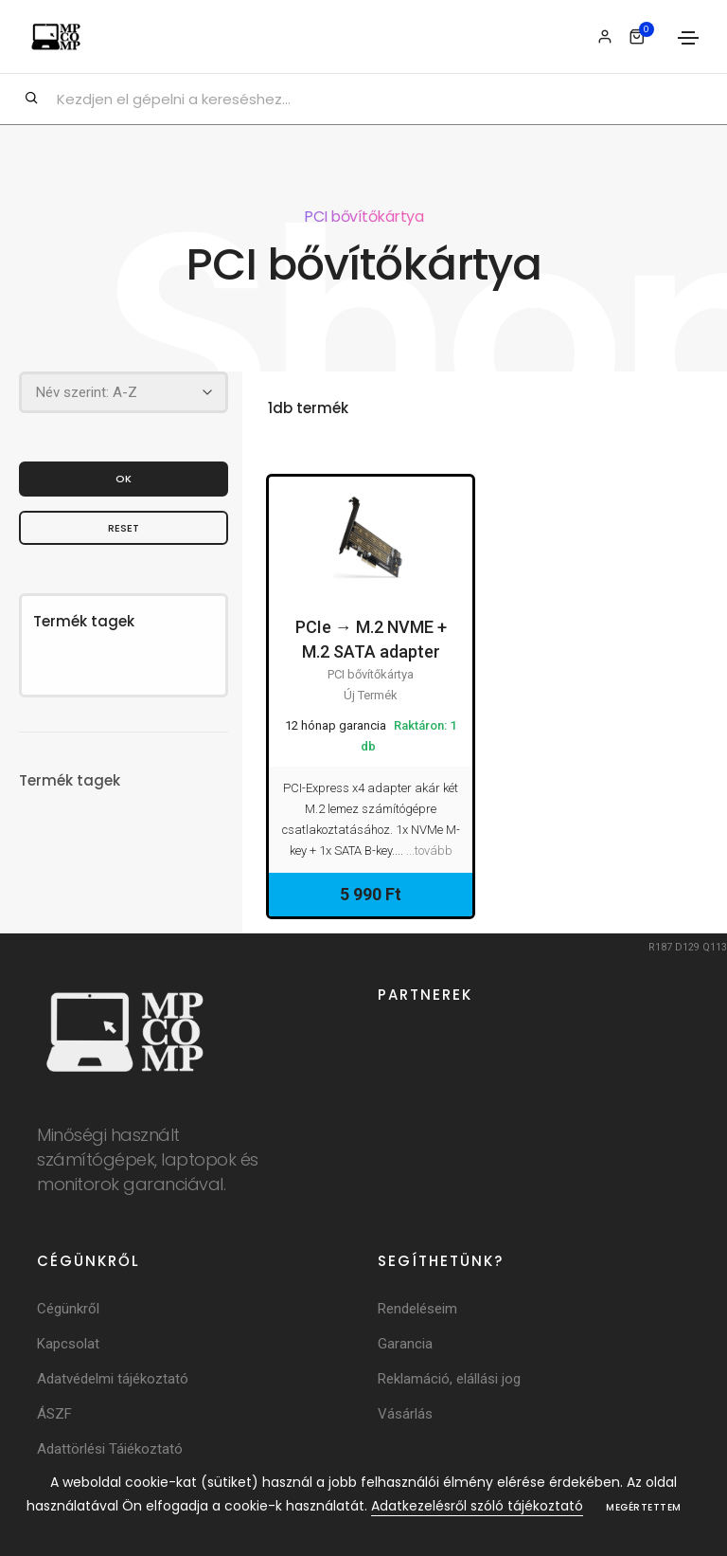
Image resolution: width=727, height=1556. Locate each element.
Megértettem (644, 1507)
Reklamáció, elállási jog (449, 1378)
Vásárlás (405, 1413)
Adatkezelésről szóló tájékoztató (477, 1505)
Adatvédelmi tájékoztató (112, 1378)
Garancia (405, 1343)
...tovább (429, 850)
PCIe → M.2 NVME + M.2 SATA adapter (371, 639)
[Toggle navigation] (688, 38)
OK (123, 477)
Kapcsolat (68, 1343)
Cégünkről (68, 1308)
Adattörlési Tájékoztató (110, 1448)
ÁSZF (54, 1413)
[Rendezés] (123, 391)
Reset (123, 526)
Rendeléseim (417, 1308)
